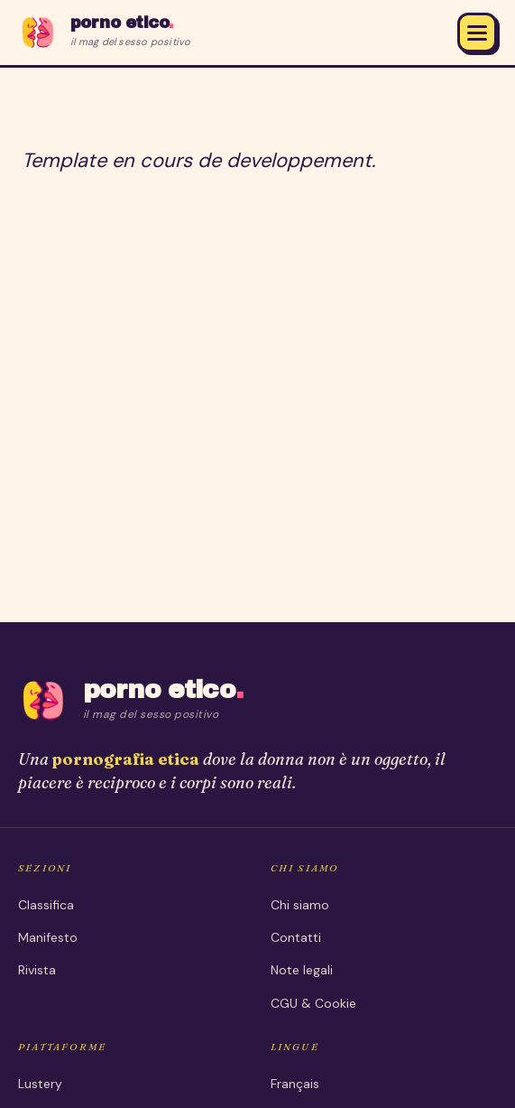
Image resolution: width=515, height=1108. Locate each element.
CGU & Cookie (313, 1003)
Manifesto (48, 937)
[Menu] (477, 32)
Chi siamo (300, 905)
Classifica (46, 905)
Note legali (302, 970)
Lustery (40, 1083)
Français (295, 1083)
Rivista (37, 970)
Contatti (296, 937)
